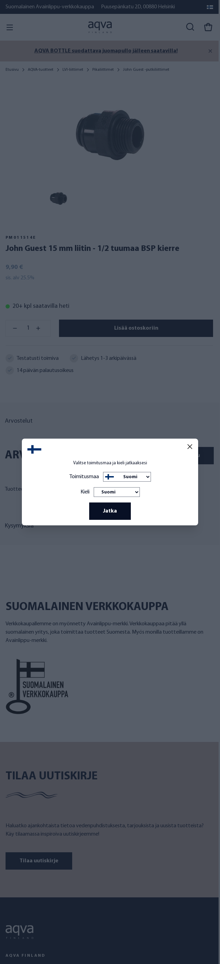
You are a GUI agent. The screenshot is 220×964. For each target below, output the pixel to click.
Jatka (110, 511)
